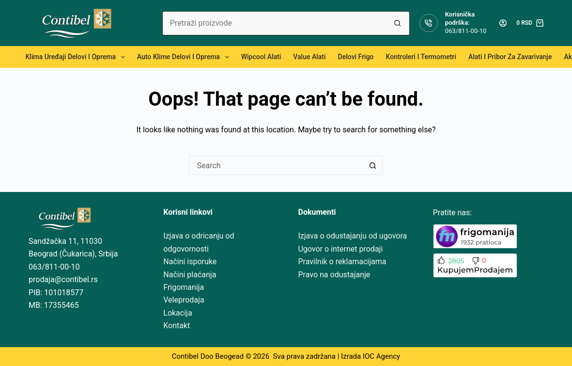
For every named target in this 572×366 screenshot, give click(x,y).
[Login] (503, 23)
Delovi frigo (356, 57)
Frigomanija (183, 287)
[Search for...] (274, 23)
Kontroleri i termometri (421, 57)
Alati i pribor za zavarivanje (510, 57)
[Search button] (398, 23)
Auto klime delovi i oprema (185, 57)
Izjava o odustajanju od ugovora (352, 235)
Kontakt (176, 325)
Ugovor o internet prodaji (340, 249)
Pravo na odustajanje (334, 274)
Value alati (309, 57)
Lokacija (177, 313)
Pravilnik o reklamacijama (342, 261)
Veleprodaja (183, 299)
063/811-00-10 (466, 30)
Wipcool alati (261, 57)
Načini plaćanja (189, 274)
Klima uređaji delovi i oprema (77, 57)
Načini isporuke (189, 261)
